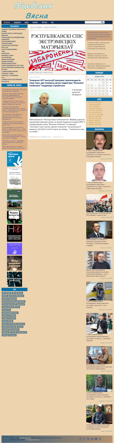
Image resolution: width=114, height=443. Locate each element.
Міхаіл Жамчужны (8, 304)
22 (99, 91)
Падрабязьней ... (59, 137)
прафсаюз (6, 332)
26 (88, 94)
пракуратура (15, 329)
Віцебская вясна (25, 438)
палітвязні (6, 329)
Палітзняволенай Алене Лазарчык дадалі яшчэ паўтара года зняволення (13, 147)
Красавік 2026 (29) (95, 102)
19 (88, 91)
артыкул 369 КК (7, 321)
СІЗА (17, 307)
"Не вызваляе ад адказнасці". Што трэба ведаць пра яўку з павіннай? (14, 90)
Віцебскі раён (7, 301)
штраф (5, 335)
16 (103, 88)
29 (99, 94)
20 (92, 91)
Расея (12, 307)
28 (95, 94)
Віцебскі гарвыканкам (9, 298)
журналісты (20, 324)
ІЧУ (4, 293)
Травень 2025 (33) (95, 124)
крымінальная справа (9, 326)
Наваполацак (20, 304)
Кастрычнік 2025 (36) (96, 114)
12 (88, 88)
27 (92, 94)
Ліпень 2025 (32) (94, 120)
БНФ (9, 293)
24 (107, 91)
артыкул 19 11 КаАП (9, 315)
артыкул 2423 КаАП (9, 324)
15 (99, 88)
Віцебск (5, 296)
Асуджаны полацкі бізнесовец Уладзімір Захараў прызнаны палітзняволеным (98, 427)
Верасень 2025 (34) (95, 116)
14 (95, 88)
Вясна (36, 15)
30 (103, 94)
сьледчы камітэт (21, 332)
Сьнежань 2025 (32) (95, 110)
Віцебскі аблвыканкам (16, 296)
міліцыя (20, 326)
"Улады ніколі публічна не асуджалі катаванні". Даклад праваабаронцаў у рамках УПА (13, 123)
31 (107, 94)
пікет (12, 332)
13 (92, 88)
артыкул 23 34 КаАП (9, 318)
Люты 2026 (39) (94, 106)
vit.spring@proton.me (32, 439)
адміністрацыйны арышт (10, 312)
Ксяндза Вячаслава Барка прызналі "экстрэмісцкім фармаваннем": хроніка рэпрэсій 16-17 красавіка (13, 136)
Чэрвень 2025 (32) (95, 122)
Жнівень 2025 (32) (95, 118)
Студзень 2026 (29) (95, 108)
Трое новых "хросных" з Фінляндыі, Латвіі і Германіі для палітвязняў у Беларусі (13, 142)
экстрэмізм (12, 335)
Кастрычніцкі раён (18, 301)
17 (107, 88)
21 (95, 91)
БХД (14, 293)
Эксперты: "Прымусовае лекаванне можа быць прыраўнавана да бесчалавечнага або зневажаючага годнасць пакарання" (12, 96)
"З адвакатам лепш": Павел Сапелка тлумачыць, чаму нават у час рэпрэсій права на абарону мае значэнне (13, 102)
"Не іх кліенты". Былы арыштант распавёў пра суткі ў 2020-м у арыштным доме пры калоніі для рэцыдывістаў (12, 117)
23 (103, 91)
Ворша (20, 293)
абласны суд (6, 310)
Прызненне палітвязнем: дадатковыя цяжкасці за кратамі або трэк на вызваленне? (99, 367)
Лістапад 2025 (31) (95, 112)
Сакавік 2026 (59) (94, 104)
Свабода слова (45, 137)
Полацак (5, 307)
